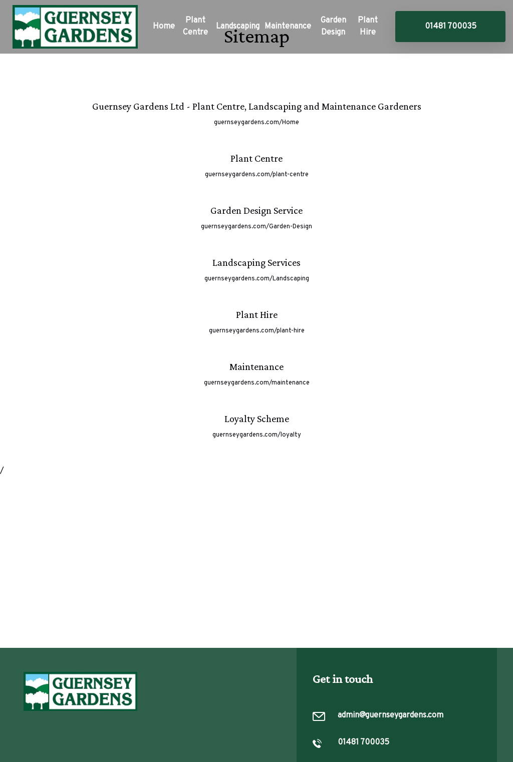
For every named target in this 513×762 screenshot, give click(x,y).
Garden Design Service (256, 210)
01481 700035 (450, 27)
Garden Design (333, 27)
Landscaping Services (256, 262)
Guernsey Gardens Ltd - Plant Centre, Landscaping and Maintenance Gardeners (256, 106)
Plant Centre (195, 27)
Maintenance (288, 27)
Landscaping (238, 27)
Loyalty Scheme (256, 418)
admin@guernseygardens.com (390, 715)
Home (164, 27)
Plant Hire (368, 27)
